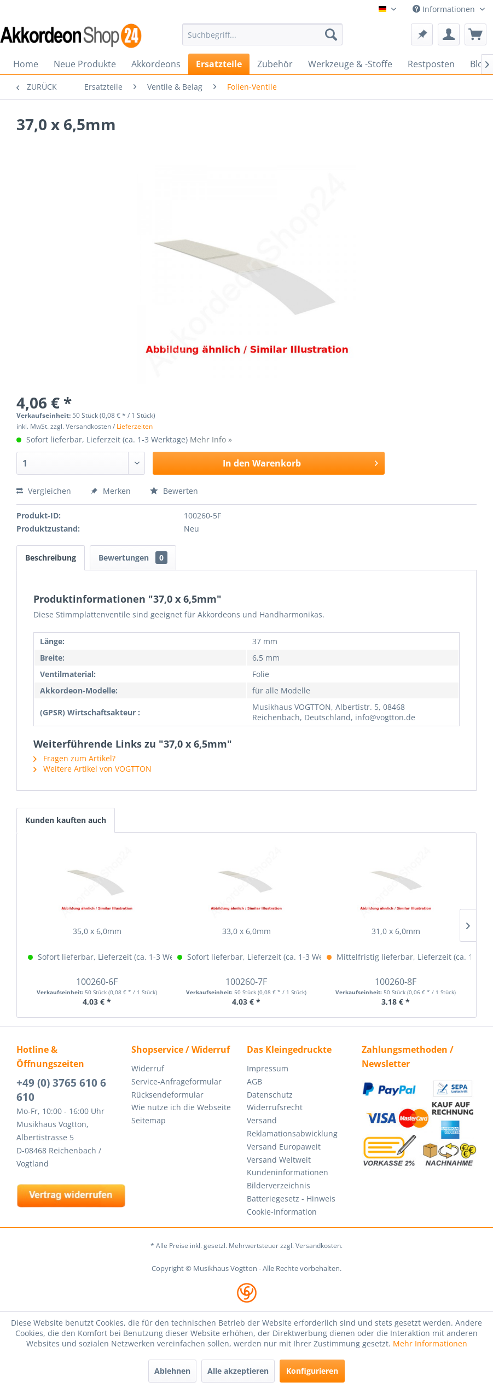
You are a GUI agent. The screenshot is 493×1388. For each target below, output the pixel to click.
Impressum (267, 1068)
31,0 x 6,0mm (396, 931)
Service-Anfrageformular (176, 1081)
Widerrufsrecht (275, 1107)
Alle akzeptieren (238, 1371)
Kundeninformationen (287, 1172)
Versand (262, 1120)
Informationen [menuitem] (445, 9)
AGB (254, 1081)
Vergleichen (43, 491)
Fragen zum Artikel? (74, 758)
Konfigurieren (312, 1371)
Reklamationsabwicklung (292, 1133)
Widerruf (147, 1068)
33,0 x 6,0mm (246, 931)
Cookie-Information (282, 1211)
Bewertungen (132, 557)
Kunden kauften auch (65, 820)
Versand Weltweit (279, 1159)
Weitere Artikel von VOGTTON (92, 768)
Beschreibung (50, 557)
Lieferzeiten (135, 426)
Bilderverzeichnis (278, 1185)
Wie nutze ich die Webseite (181, 1107)
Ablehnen (172, 1371)
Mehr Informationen (430, 1343)
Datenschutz (270, 1094)
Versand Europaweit (284, 1146)
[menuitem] (262, 34)
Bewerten (174, 491)
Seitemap (148, 1120)
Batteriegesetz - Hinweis (291, 1198)
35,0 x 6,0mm (97, 931)
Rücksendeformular (167, 1094)
